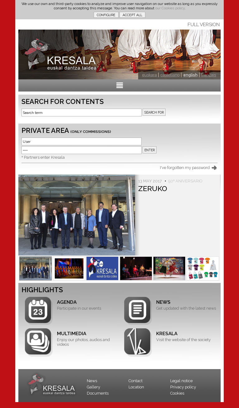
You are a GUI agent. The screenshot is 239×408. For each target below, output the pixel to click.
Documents (98, 393)
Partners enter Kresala (44, 157)
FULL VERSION (204, 24)
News (92, 380)
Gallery (93, 387)
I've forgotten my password (185, 167)
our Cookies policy (170, 8)
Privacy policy (183, 387)
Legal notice (181, 380)
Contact (136, 380)
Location (136, 387)
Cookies (177, 393)
